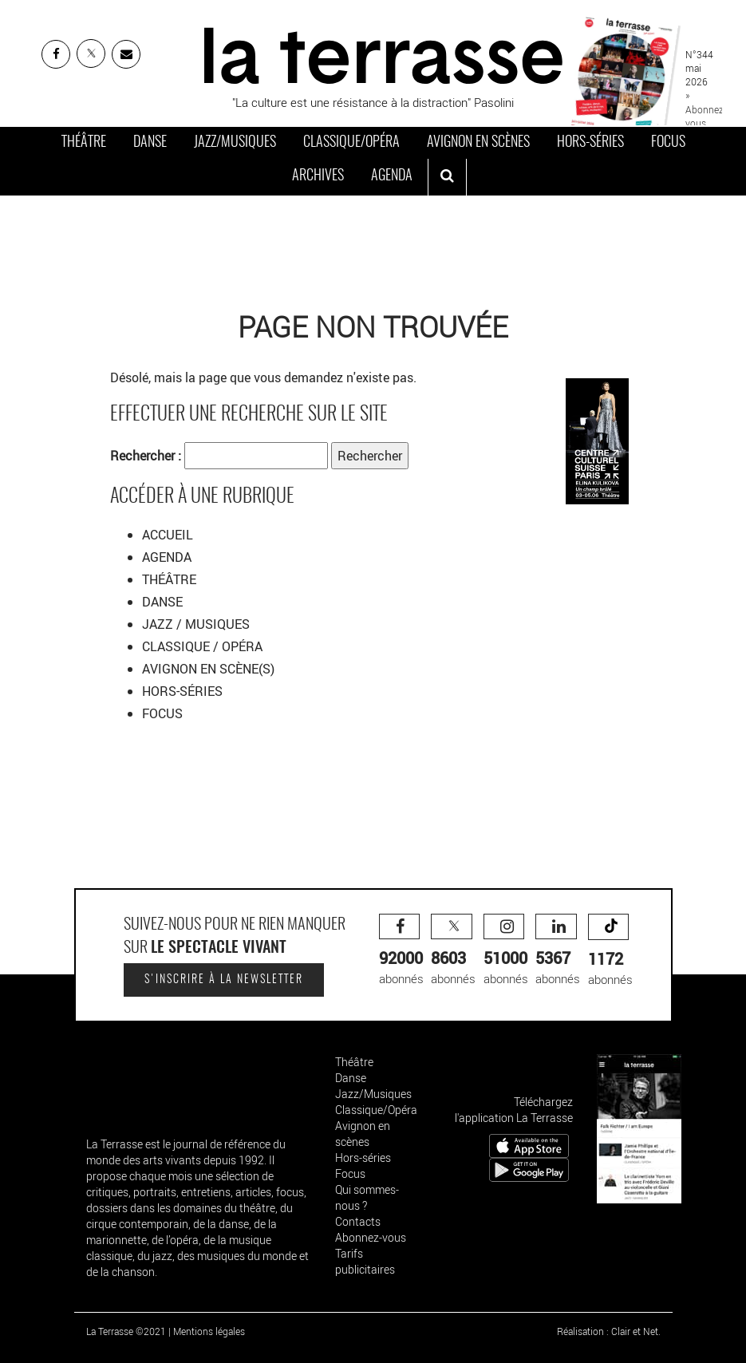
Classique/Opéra (351, 143)
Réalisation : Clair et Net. (609, 1331)
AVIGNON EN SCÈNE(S (206, 669)
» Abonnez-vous (705, 108)
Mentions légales (209, 1331)
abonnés (401, 950)
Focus (668, 143)
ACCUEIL (167, 534)
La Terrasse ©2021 (126, 1331)
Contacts (358, 1221)
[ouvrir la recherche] (447, 177)
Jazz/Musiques (235, 143)
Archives (318, 176)
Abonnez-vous (370, 1237)
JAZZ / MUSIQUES (197, 624)
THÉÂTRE (170, 579)
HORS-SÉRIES (182, 691)
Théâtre (83, 143)
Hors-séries (590, 143)
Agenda (391, 176)
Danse (150, 143)
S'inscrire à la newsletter (223, 980)
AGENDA (168, 557)
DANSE (164, 601)
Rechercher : (145, 455)
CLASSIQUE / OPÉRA (204, 646)
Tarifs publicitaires (365, 1261)
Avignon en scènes (478, 143)
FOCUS (162, 713)
